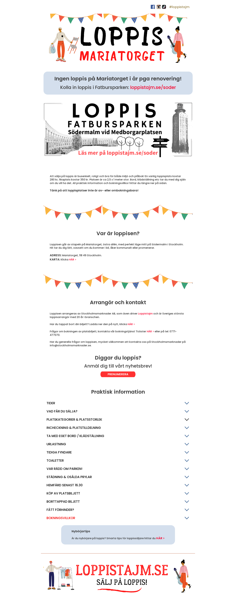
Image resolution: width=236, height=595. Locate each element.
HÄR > (72, 259)
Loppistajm (145, 313)
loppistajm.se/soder (153, 87)
